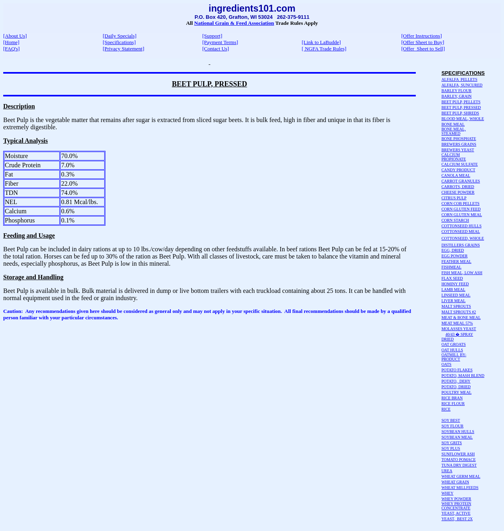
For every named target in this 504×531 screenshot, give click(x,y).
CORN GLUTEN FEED (461, 209)
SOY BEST (450, 420)
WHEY (447, 493)
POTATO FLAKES (457, 370)
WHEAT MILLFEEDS (459, 487)
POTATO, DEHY (456, 381)
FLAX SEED (452, 278)
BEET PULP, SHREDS (460, 113)
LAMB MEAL (453, 289)
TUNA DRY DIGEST (459, 465)
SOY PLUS (450, 448)
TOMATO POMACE (458, 459)
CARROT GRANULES (460, 181)
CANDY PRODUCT (458, 170)
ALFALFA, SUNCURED (461, 85)
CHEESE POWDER (458, 192)
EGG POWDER (454, 256)
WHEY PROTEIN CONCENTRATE (456, 505)
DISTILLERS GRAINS (460, 245)
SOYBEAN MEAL (457, 437)
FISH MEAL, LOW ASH (461, 273)
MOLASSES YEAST (458, 329)
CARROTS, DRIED (457, 186)
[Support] (212, 36)
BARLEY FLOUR (456, 90)
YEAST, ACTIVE (456, 513)
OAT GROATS (453, 344)
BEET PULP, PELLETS (460, 102)
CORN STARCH (455, 220)
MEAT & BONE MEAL (461, 317)
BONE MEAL (453, 124)
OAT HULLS (452, 350)
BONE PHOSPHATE (458, 138)
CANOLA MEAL (455, 175)
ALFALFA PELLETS (459, 79)
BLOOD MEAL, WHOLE (462, 118)
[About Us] (15, 36)
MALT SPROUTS (456, 306)
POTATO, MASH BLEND (462, 375)
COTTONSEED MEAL (460, 231)
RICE (446, 409)
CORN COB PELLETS (460, 203)
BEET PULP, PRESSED (461, 107)
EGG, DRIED (452, 250)
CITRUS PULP (454, 198)
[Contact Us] (215, 49)
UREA (446, 471)
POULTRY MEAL (456, 392)
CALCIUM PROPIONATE (453, 156)
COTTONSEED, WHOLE (462, 238)
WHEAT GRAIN (455, 482)
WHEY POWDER (456, 499)
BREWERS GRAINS (458, 144)
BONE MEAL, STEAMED (453, 131)
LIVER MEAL (453, 301)
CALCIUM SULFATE (459, 164)
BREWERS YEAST (457, 150)
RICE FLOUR (453, 403)
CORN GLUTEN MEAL (461, 214)
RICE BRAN (452, 398)
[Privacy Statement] (123, 49)
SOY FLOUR (452, 426)
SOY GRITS (451, 443)
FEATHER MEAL (456, 261)
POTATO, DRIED (456, 387)
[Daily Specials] (119, 36)
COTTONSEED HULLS (461, 226)
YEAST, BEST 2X (457, 519)
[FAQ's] (11, 49)
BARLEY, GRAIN (456, 96)
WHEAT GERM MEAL (460, 476)
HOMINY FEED (455, 284)
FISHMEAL (451, 267)
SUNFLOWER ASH (458, 454)
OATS (446, 364)
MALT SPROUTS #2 (458, 312)
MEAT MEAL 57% (457, 323)
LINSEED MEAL (456, 295)
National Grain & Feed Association (234, 23)
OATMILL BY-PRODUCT (453, 357)
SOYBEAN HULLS (457, 431)
